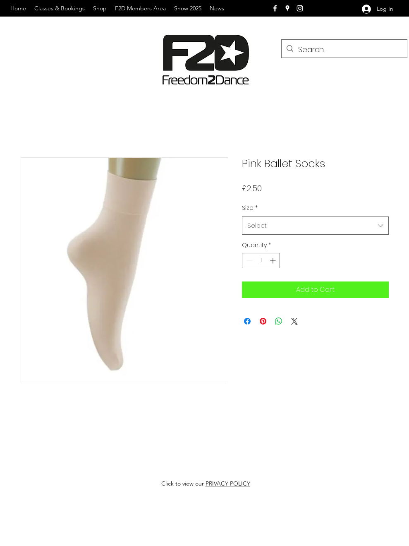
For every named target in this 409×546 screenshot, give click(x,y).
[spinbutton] (261, 260)
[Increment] (273, 260)
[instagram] (300, 8)
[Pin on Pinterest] (263, 321)
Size (250, 208)
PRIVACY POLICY (228, 483)
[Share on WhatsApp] (279, 321)
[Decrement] (248, 260)
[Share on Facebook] (247, 321)
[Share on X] (294, 321)
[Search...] (344, 50)
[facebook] (275, 8)
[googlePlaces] (287, 8)
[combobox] (315, 225)
